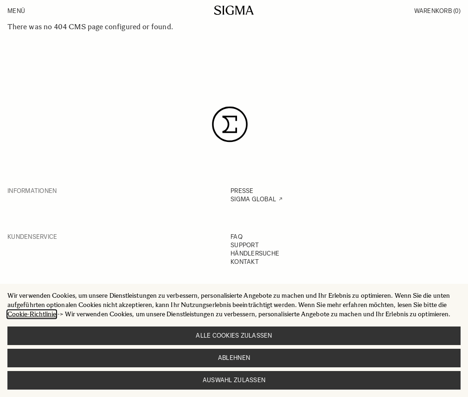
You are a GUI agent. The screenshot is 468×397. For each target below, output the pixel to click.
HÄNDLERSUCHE (255, 253)
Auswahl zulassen (234, 380)
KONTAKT (245, 261)
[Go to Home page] (234, 10)
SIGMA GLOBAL (253, 199)
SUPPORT (245, 245)
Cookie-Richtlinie (31, 314)
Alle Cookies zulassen (234, 335)
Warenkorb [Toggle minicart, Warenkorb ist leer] (437, 10)
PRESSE (242, 190)
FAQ (237, 236)
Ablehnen (234, 357)
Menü (16, 10)
